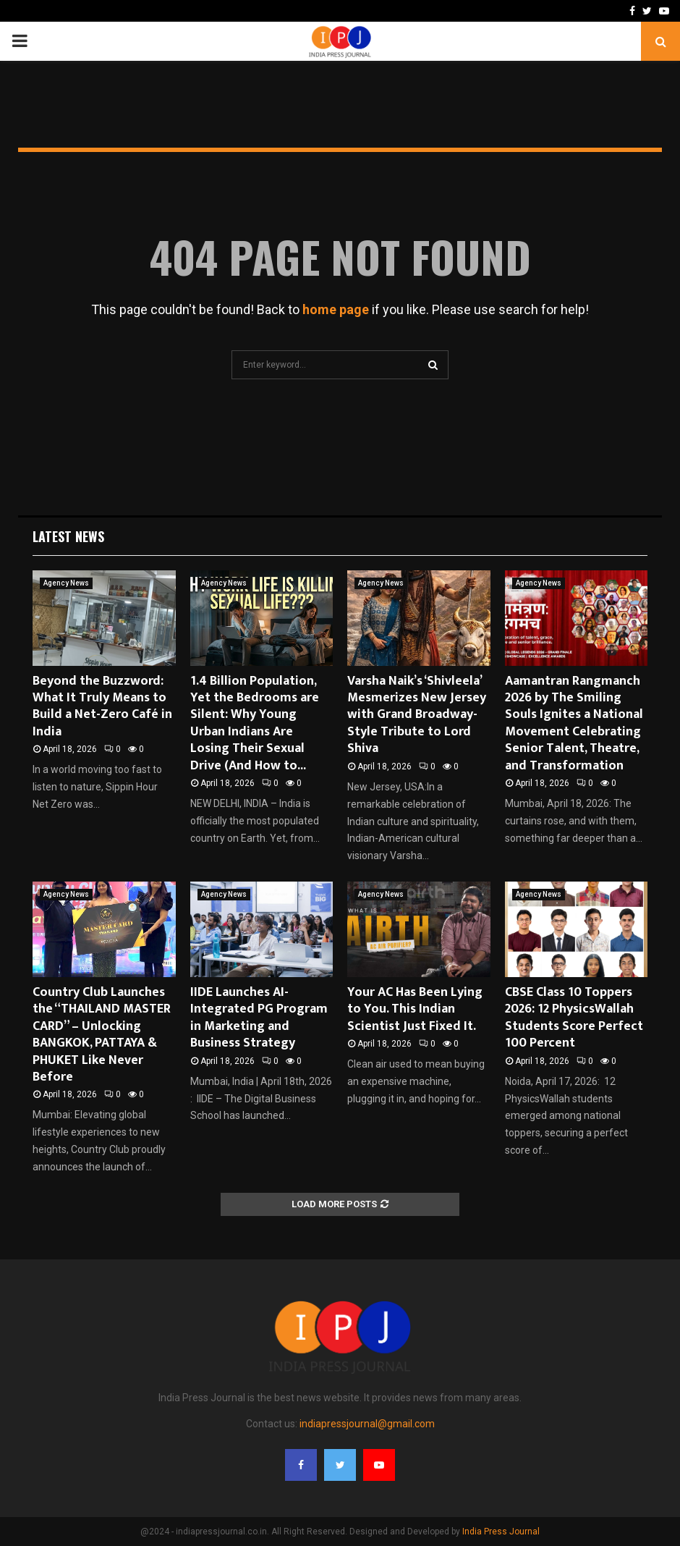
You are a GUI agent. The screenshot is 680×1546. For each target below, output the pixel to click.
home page (335, 309)
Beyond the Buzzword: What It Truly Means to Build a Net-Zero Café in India (102, 706)
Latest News (68, 536)
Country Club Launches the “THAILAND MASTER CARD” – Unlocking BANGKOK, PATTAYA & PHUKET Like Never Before (102, 1034)
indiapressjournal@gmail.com (367, 1423)
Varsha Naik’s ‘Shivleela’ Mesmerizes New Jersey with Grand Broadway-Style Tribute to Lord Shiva (416, 715)
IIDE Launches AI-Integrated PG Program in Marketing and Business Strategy (259, 1017)
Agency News (66, 583)
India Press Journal (501, 1531)
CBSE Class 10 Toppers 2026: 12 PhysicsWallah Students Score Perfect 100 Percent (574, 1017)
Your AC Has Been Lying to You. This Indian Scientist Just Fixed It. (415, 1009)
